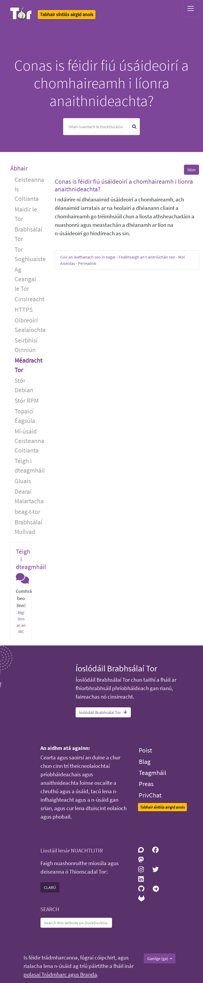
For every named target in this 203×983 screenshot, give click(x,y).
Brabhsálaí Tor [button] (28, 234)
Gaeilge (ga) (158, 958)
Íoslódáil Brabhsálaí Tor (103, 712)
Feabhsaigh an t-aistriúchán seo (147, 257)
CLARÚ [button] (50, 887)
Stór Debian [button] (24, 385)
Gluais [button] (23, 481)
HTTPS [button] (24, 310)
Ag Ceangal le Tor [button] (25, 279)
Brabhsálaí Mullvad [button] (28, 527)
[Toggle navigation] (190, 8)
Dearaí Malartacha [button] (29, 496)
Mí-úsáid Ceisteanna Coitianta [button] (29, 440)
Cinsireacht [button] (29, 299)
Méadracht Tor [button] (28, 365)
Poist (145, 750)
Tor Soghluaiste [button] (30, 254)
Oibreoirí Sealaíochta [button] (30, 325)
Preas (146, 784)
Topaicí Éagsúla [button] (25, 416)
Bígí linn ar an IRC (21, 622)
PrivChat (150, 795)
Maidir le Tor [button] (26, 214)
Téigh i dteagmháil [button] (30, 465)
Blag (144, 762)
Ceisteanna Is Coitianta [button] (29, 189)
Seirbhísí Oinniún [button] (26, 345)
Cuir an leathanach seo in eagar (88, 257)
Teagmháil (152, 773)
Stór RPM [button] (27, 400)
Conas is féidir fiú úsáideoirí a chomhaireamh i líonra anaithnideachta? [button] (124, 185)
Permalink (87, 263)
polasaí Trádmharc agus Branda (60, 974)
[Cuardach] (96, 126)
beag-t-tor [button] (27, 511)
